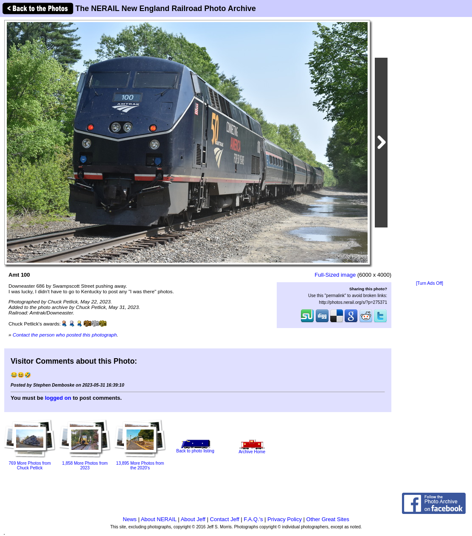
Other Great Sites (327, 519)
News (130, 519)
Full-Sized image (335, 275)
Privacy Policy (284, 519)
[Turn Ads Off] (429, 283)
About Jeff (193, 519)
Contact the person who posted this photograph (65, 334)
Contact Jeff (224, 519)
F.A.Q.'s (253, 519)
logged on (58, 398)
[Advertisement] (430, 149)
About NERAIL (159, 519)
